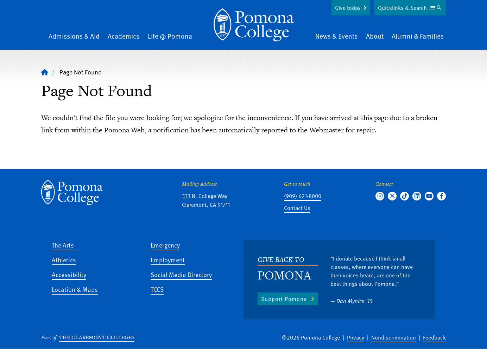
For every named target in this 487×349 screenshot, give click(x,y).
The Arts (63, 245)
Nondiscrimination (393, 337)
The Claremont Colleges (96, 337)
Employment (168, 259)
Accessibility (69, 274)
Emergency (165, 245)
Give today (347, 8)
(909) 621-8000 (302, 196)
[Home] (254, 24)
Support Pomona (284, 299)
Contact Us (297, 208)
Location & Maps (75, 289)
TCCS (157, 289)
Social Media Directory (181, 274)
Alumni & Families (418, 36)
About (375, 36)
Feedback (434, 337)
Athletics (64, 259)
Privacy (355, 337)
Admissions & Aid (74, 36)
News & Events (336, 36)
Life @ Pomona (170, 36)
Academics (123, 36)
